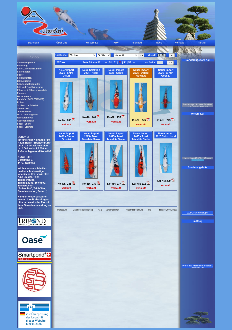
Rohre (20, 102)
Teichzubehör (24, 111)
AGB (100, 210)
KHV (116, 42)
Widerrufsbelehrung (134, 210)
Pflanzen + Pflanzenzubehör (32, 90)
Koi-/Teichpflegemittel (28, 84)
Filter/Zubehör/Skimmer (29, 68)
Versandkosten (112, 210)
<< (106, 63)
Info (149, 210)
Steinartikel (23, 108)
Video (158, 42)
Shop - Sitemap (25, 127)
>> (134, 63)
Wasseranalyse (25, 117)
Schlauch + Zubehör (27, 105)
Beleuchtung (24, 81)
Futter (20, 75)
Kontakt (179, 42)
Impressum (62, 210)
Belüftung (22, 65)
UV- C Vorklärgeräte (27, 114)
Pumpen (21, 93)
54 (125, 62)
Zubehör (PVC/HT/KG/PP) (30, 99)
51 (110, 62)
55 (130, 62)
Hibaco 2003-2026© (168, 210)
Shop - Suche (24, 124)
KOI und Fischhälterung (30, 87)
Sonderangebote (26, 62)
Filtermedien (23, 71)
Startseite (33, 42)
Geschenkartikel (25, 120)
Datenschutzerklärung (83, 210)
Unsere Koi (92, 42)
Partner (202, 42)
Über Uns (61, 42)
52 (115, 62)
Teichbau (136, 42)
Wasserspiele (24, 96)
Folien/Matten (24, 78)
